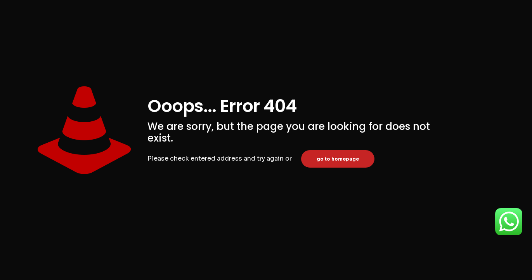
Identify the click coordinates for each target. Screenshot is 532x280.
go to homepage (338, 159)
